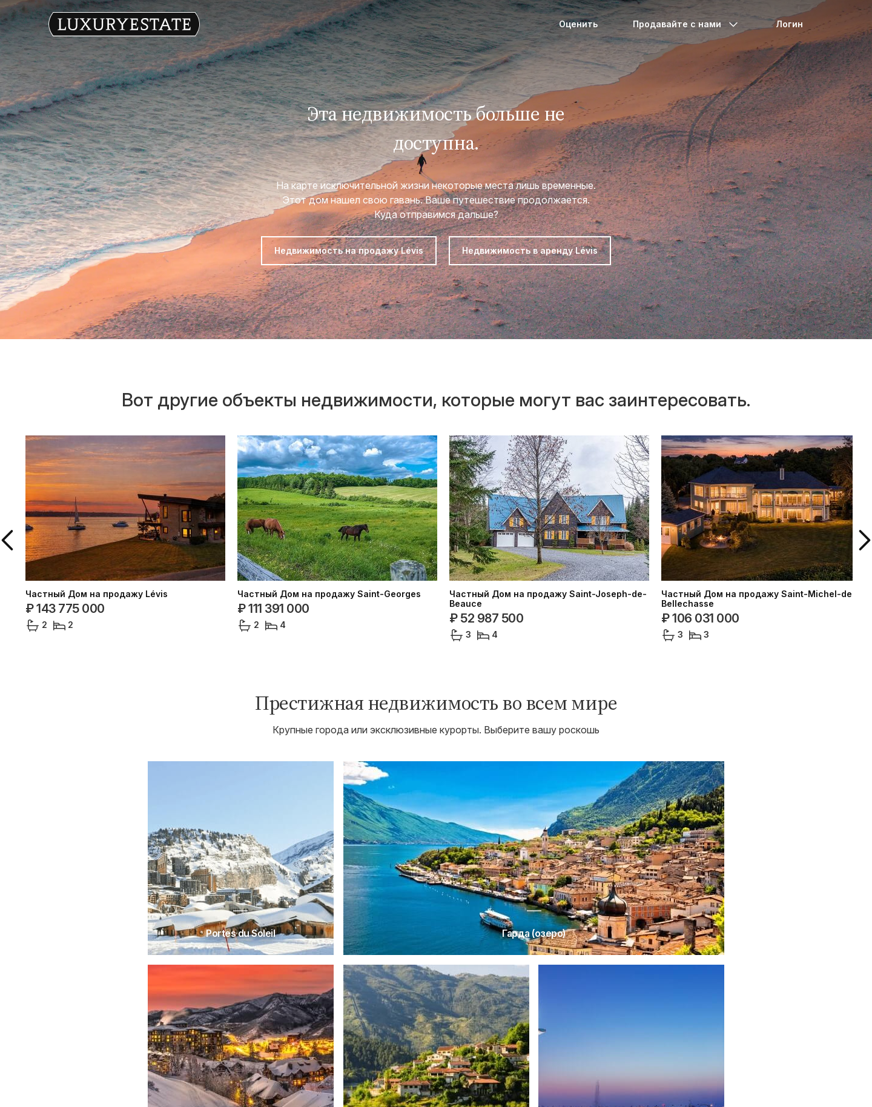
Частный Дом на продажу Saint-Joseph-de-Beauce (548, 599)
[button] (9, 540)
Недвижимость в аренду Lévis (530, 250)
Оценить (578, 24)
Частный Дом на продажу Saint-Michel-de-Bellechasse (758, 599)
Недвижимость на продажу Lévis (348, 250)
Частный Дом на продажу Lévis (96, 594)
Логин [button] (789, 24)
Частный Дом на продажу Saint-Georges (329, 594)
